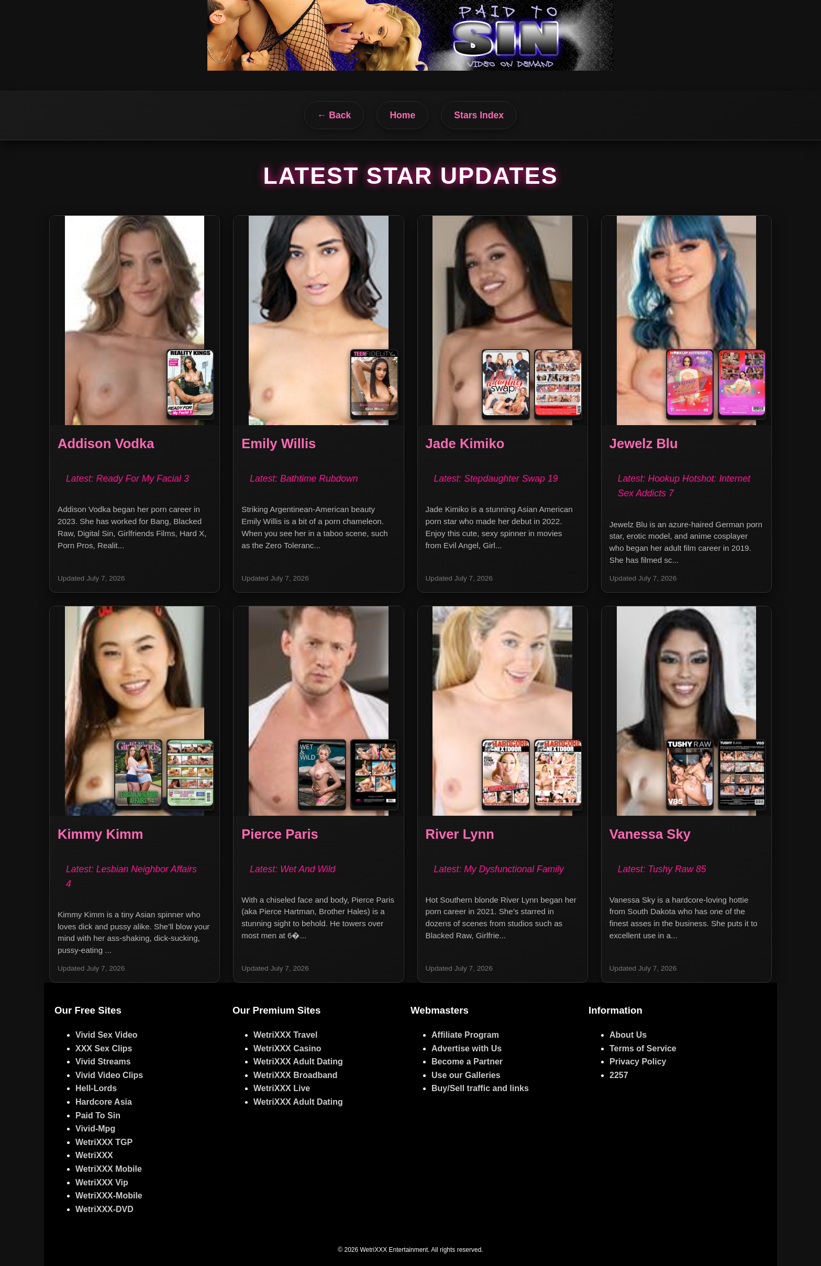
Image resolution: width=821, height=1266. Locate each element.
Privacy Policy (638, 1061)
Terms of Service (642, 1048)
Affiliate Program (465, 1034)
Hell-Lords (96, 1088)
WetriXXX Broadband (295, 1075)
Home (402, 115)
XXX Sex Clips (103, 1048)
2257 (618, 1075)
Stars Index (479, 115)
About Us (628, 1034)
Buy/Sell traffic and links (480, 1088)
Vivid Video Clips (109, 1075)
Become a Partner (467, 1061)
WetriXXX (94, 1155)
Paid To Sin (97, 1115)
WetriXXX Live (281, 1088)
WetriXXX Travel (285, 1034)
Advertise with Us (466, 1048)
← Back (334, 115)
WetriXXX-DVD (104, 1209)
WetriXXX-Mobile (108, 1195)
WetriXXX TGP (103, 1142)
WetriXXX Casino (287, 1048)
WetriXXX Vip (101, 1182)
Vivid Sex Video (106, 1034)
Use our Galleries (466, 1075)
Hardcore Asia (103, 1101)
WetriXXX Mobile (108, 1168)
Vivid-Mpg (95, 1128)
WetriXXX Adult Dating (298, 1061)
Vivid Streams (103, 1061)
